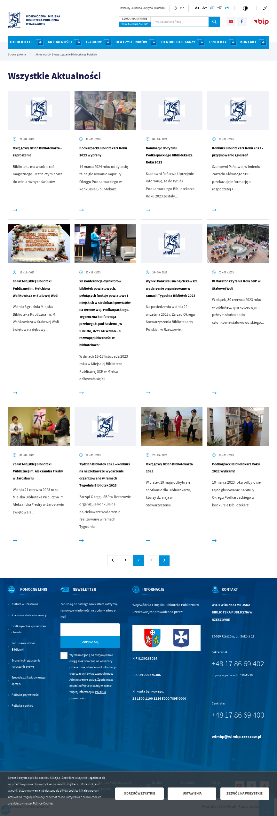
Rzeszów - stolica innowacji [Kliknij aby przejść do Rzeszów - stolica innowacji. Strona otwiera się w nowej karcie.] (29, 615)
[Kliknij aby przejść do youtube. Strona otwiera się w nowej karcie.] (230, 21)
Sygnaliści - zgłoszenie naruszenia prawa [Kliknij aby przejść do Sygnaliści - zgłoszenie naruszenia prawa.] (26, 664)
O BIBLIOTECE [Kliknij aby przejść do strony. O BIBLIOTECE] (22, 42)
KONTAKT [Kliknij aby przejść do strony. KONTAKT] (248, 42)
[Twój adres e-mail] (81, 629)
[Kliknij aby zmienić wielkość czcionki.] (197, 9)
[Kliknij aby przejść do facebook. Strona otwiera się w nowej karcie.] (241, 21)
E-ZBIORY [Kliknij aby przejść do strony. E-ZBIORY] (94, 42)
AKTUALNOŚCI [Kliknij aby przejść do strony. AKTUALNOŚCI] (60, 42)
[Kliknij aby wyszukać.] (214, 22)
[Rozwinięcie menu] (28, 593)
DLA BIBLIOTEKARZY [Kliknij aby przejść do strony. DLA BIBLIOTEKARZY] (178, 42)
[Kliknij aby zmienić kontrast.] (245, 8)
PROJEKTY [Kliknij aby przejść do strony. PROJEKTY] (217, 42)
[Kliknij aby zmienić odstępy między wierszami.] (212, 9)
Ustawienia (192, 793)
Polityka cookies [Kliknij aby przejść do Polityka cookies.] (22, 706)
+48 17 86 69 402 (238, 664)
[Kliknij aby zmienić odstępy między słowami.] (219, 9)
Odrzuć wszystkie (139, 793)
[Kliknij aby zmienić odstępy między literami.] (205, 9)
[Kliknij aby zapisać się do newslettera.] (90, 642)
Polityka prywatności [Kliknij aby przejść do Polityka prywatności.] (25, 695)
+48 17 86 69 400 (238, 715)
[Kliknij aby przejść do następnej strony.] (164, 560)
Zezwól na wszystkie (244, 793)
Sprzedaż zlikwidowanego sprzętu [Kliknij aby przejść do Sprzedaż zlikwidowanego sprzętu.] (28, 681)
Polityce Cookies (43, 803)
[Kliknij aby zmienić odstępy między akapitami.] (227, 9)
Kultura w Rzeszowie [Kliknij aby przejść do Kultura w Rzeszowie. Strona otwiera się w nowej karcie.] (25, 604)
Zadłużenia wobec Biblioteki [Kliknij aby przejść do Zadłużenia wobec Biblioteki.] (24, 646)
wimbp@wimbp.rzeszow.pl (236, 736)
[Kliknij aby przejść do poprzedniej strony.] (112, 560)
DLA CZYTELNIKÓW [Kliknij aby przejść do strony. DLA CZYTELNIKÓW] (131, 42)
